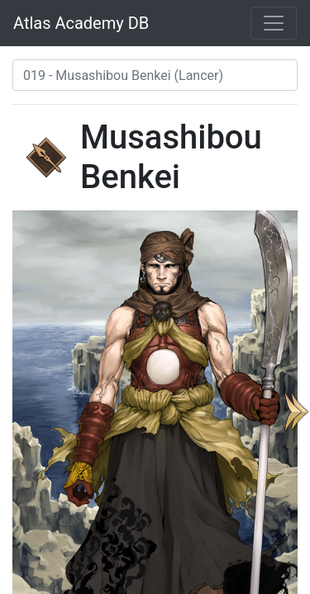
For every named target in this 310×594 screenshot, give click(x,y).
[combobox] (155, 75)
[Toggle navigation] (273, 23)
